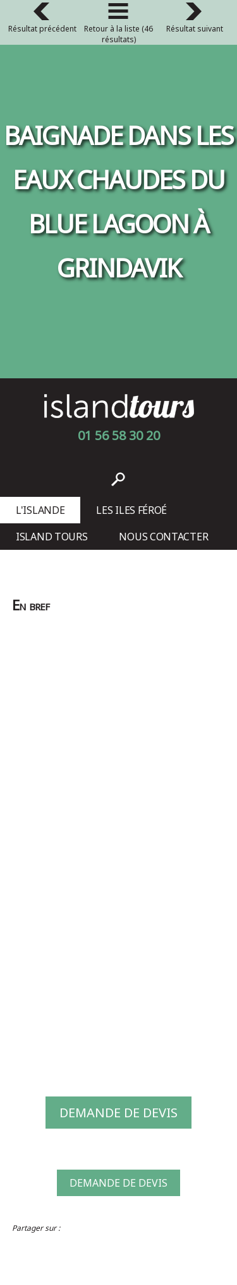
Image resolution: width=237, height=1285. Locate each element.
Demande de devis (118, 1112)
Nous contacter (163, 537)
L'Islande (40, 510)
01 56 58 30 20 (119, 435)
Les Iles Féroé (131, 510)
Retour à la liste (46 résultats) (118, 25)
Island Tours (51, 537)
